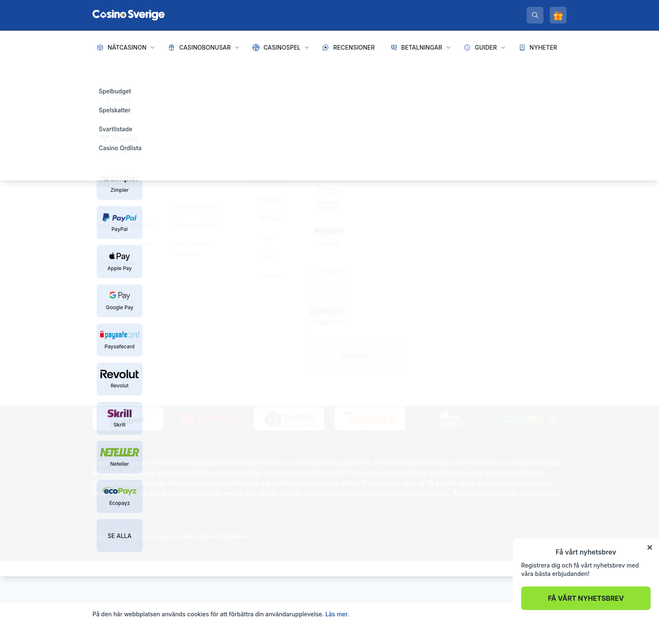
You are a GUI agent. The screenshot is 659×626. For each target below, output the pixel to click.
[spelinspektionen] (107, 326)
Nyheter (543, 47)
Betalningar (421, 47)
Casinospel (282, 47)
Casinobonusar (205, 47)
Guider (486, 47)
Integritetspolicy (143, 304)
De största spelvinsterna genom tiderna (495, 348)
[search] (535, 15)
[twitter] (314, 369)
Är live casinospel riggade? (478, 334)
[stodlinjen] (179, 334)
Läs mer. (337, 614)
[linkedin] (329, 369)
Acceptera (548, 614)
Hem (100, 71)
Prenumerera (329, 334)
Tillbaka (203, 229)
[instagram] (344, 369)
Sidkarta (104, 304)
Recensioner (354, 47)
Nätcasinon (127, 47)
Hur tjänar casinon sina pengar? (484, 321)
